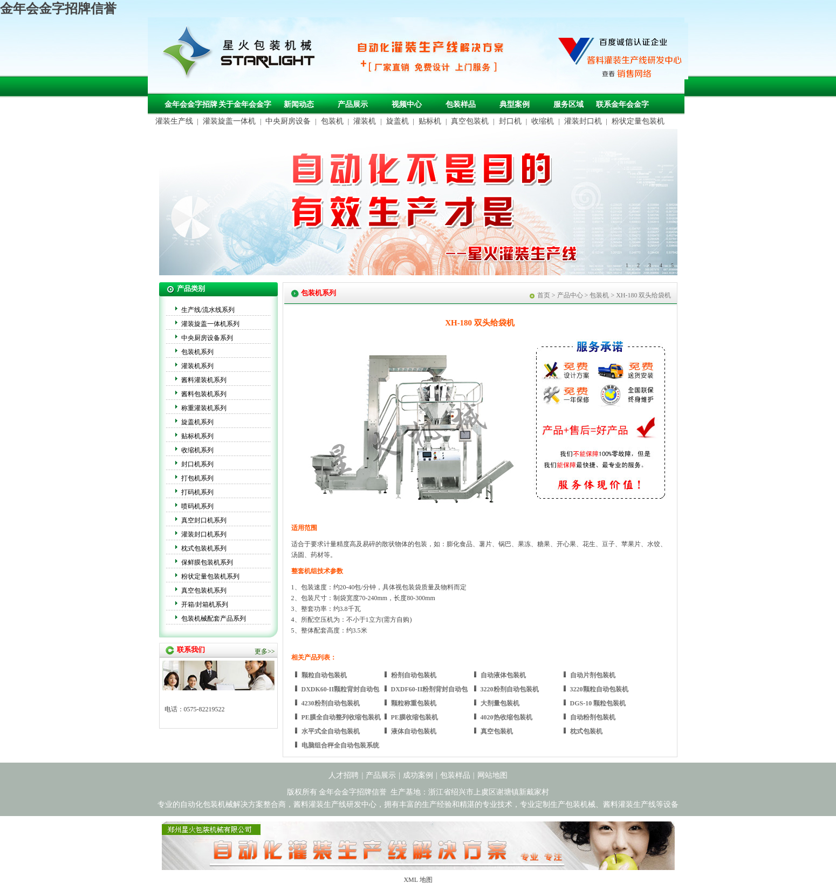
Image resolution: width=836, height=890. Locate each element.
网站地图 (492, 775)
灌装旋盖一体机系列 (210, 324)
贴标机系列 (197, 436)
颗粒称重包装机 (413, 703)
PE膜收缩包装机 (414, 717)
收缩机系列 (197, 450)
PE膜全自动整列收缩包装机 (341, 717)
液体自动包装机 (413, 731)
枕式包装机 (586, 731)
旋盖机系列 (197, 422)
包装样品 (461, 104)
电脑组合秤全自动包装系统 (340, 745)
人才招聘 (343, 775)
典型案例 (514, 104)
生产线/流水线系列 (208, 310)
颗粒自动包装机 (324, 675)
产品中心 (570, 295)
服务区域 (568, 104)
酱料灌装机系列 (204, 380)
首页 (543, 295)
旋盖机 (397, 121)
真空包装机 (470, 121)
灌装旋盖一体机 (229, 121)
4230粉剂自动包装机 (330, 703)
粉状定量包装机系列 (210, 576)
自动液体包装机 (503, 675)
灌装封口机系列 (204, 534)
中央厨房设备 (288, 121)
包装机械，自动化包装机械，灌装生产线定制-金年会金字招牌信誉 (242, 54)
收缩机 (542, 121)
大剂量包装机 (500, 703)
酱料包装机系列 (204, 394)
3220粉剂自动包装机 (510, 689)
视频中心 (407, 104)
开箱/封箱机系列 (204, 604)
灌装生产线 (174, 121)
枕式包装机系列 (204, 548)
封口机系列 (197, 464)
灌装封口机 (583, 121)
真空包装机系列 (204, 590)
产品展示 (353, 104)
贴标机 (430, 121)
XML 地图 (417, 880)
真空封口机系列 (204, 520)
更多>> (265, 651)
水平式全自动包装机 (330, 731)
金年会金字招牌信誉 (58, 9)
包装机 (332, 121)
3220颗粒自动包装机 (599, 689)
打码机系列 (197, 492)
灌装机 (364, 121)
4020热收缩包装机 (506, 717)
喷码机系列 (197, 506)
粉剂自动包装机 (413, 675)
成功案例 (418, 775)
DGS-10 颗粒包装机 (598, 703)
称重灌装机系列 (204, 408)
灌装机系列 (197, 366)
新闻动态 (299, 104)
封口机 (510, 121)
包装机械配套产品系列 (213, 618)
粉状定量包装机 (638, 121)
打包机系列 (197, 478)
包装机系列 (197, 352)
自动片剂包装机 (592, 675)
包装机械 (580, 804)
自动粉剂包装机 (592, 717)
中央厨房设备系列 (207, 338)
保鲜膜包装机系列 (207, 562)
